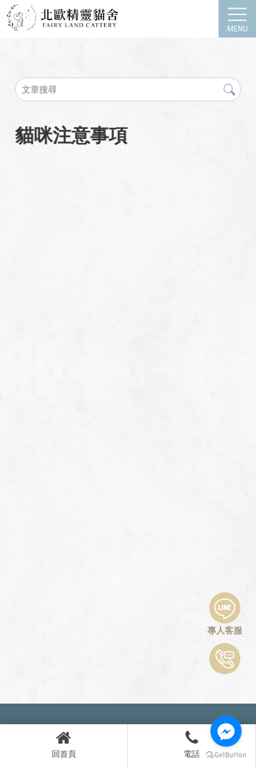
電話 (191, 744)
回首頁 (63, 744)
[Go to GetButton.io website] (226, 755)
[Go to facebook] (226, 731)
